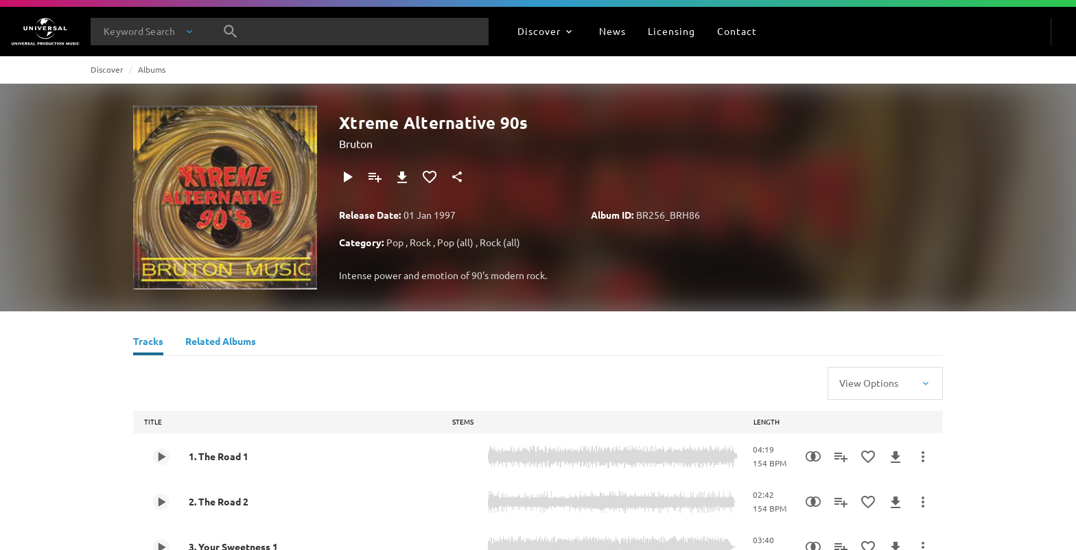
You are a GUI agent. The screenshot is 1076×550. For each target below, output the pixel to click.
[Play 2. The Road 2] (161, 502)
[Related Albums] (220, 342)
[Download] (402, 177)
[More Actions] (923, 457)
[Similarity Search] (813, 457)
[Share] (457, 177)
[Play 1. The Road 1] (161, 456)
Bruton (356, 143)
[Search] (230, 31)
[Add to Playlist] (374, 177)
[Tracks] (148, 342)
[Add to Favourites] (429, 177)
